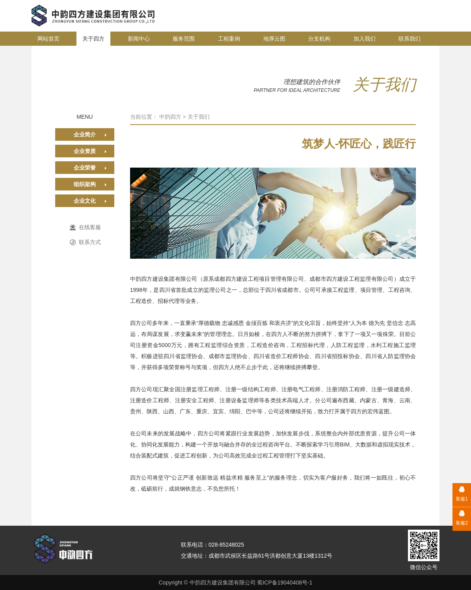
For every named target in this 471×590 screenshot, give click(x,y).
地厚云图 (274, 38)
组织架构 (85, 184)
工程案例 (229, 38)
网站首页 (48, 38)
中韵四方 (170, 117)
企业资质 (85, 151)
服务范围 (184, 38)
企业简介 (85, 134)
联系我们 (409, 38)
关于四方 (93, 38)
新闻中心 (139, 38)
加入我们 (365, 38)
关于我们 (199, 117)
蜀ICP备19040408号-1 (284, 582)
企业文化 (85, 201)
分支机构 (319, 38)
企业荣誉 (85, 167)
